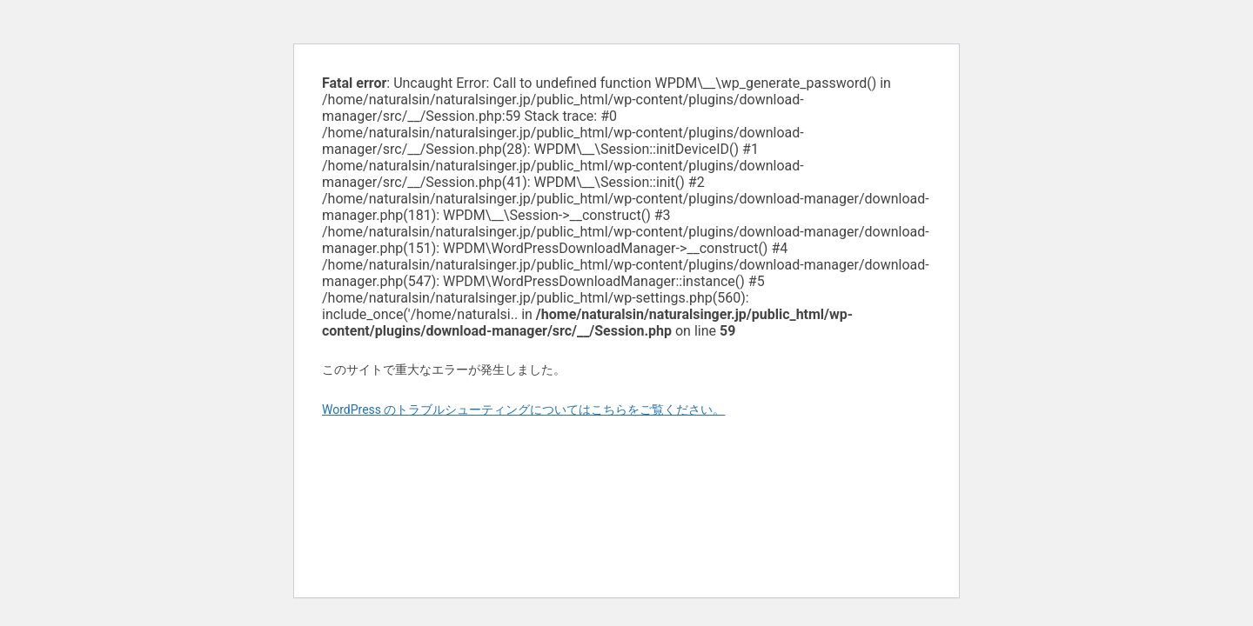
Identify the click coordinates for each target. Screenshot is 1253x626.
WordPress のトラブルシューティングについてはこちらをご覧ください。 (524, 409)
